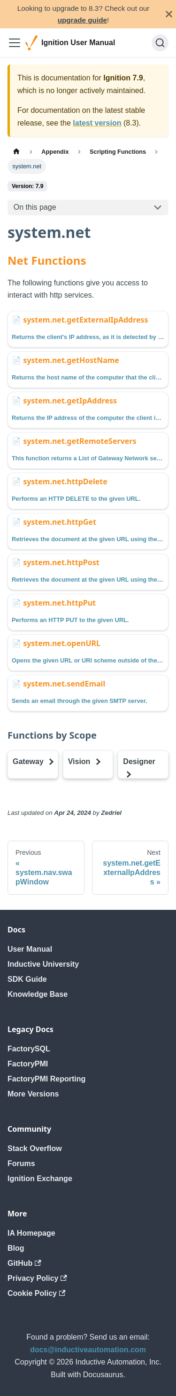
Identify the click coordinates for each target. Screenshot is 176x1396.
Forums (21, 1163)
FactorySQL (29, 1049)
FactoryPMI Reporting (46, 1079)
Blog (16, 1248)
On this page (35, 207)
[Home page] (16, 151)
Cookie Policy (36, 1293)
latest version (97, 123)
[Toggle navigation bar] (15, 43)
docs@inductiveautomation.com (88, 1350)
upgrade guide (82, 20)
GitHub (24, 1263)
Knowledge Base (38, 994)
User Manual (30, 949)
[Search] (160, 42)
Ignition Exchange (40, 1179)
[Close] (169, 14)
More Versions (33, 1094)
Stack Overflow (35, 1148)
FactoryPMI (28, 1064)
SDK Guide (27, 979)
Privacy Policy (37, 1278)
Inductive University (43, 964)
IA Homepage (31, 1233)
